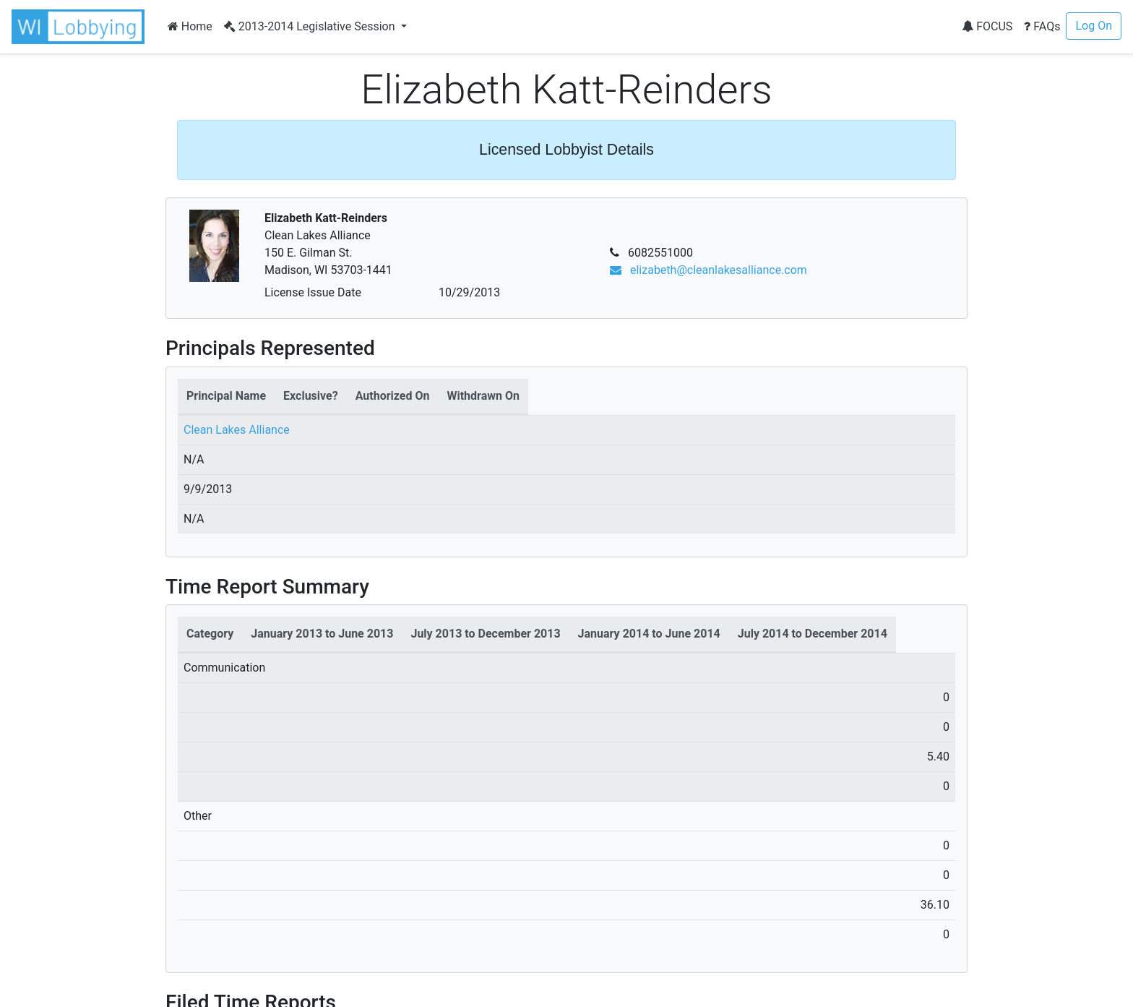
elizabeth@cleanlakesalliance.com (708, 270)
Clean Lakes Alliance (237, 430)
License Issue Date (312, 292)
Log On (1093, 26)
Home (190, 26)
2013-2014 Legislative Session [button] (311, 26)
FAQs (1042, 26)
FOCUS (987, 26)
